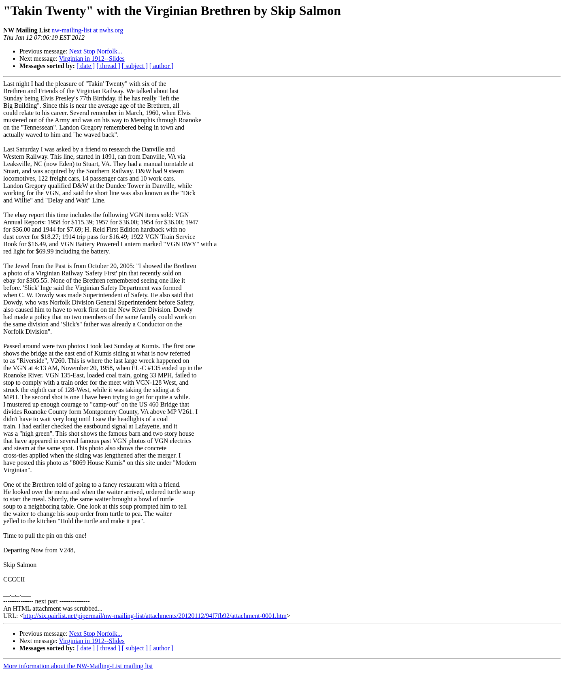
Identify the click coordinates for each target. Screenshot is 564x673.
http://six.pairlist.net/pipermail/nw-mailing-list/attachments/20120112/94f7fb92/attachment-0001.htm (154, 615)
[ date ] (86, 65)
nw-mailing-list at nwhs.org (87, 30)
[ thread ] (108, 65)
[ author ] (161, 65)
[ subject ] (135, 65)
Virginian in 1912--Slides (91, 58)
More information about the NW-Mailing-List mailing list (78, 665)
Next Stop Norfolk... (95, 51)
